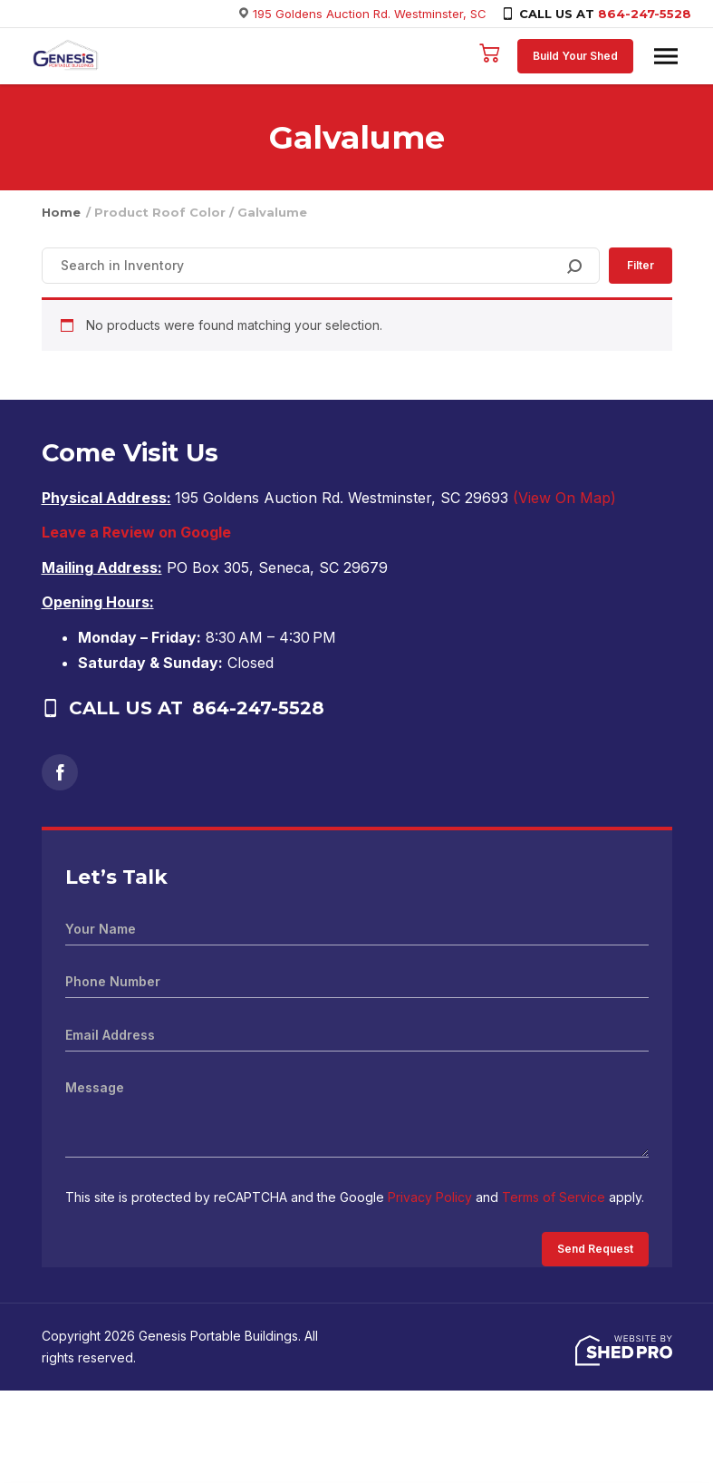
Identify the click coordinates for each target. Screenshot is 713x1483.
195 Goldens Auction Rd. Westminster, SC (370, 13)
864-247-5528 (644, 13)
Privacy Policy (430, 1197)
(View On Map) (564, 498)
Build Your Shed (575, 56)
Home (61, 212)
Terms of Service (553, 1197)
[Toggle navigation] (665, 56)
